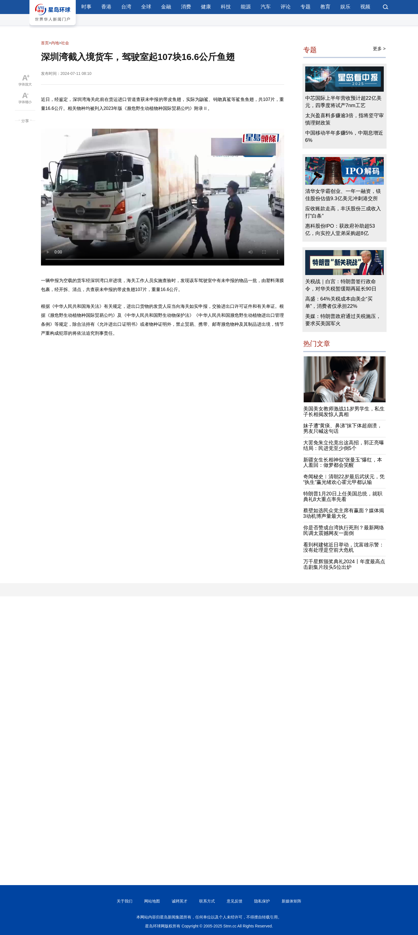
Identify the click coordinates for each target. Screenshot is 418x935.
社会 (65, 43)
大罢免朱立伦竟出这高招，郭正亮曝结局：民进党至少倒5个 (343, 445)
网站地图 (152, 901)
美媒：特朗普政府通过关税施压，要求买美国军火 (343, 319)
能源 (246, 7)
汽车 (266, 7)
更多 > (379, 48)
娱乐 (345, 7)
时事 (86, 7)
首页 (45, 43)
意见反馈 (234, 901)
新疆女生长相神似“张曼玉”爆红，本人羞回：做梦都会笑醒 (342, 462)
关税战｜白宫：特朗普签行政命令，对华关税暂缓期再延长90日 (340, 285)
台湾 (126, 7)
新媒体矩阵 (291, 901)
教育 (325, 7)
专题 (305, 7)
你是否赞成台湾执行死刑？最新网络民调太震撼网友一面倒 (343, 530)
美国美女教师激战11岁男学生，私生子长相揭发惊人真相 (344, 411)
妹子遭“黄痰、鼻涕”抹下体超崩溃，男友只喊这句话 (342, 428)
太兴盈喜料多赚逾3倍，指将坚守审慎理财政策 (344, 119)
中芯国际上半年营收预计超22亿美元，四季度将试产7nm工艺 (343, 101)
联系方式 (207, 901)
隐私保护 (262, 901)
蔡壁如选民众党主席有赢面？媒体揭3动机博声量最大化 (343, 513)
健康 (206, 7)
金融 (166, 7)
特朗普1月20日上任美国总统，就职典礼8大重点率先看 (342, 496)
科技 (226, 7)
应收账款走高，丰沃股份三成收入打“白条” (343, 212)
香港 (106, 7)
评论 (286, 7)
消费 (186, 7)
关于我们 (124, 901)
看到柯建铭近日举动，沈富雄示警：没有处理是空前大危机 (343, 547)
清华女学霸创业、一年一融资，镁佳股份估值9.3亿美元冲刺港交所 (343, 194)
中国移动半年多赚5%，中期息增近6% (344, 136)
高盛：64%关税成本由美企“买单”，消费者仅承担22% (339, 302)
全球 (146, 7)
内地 (55, 43)
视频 (365, 7)
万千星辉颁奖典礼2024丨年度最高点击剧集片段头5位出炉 (344, 564)
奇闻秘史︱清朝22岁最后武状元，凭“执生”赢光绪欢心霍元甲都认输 (344, 479)
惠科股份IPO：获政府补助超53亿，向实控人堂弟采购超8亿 (340, 229)
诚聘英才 (179, 901)
